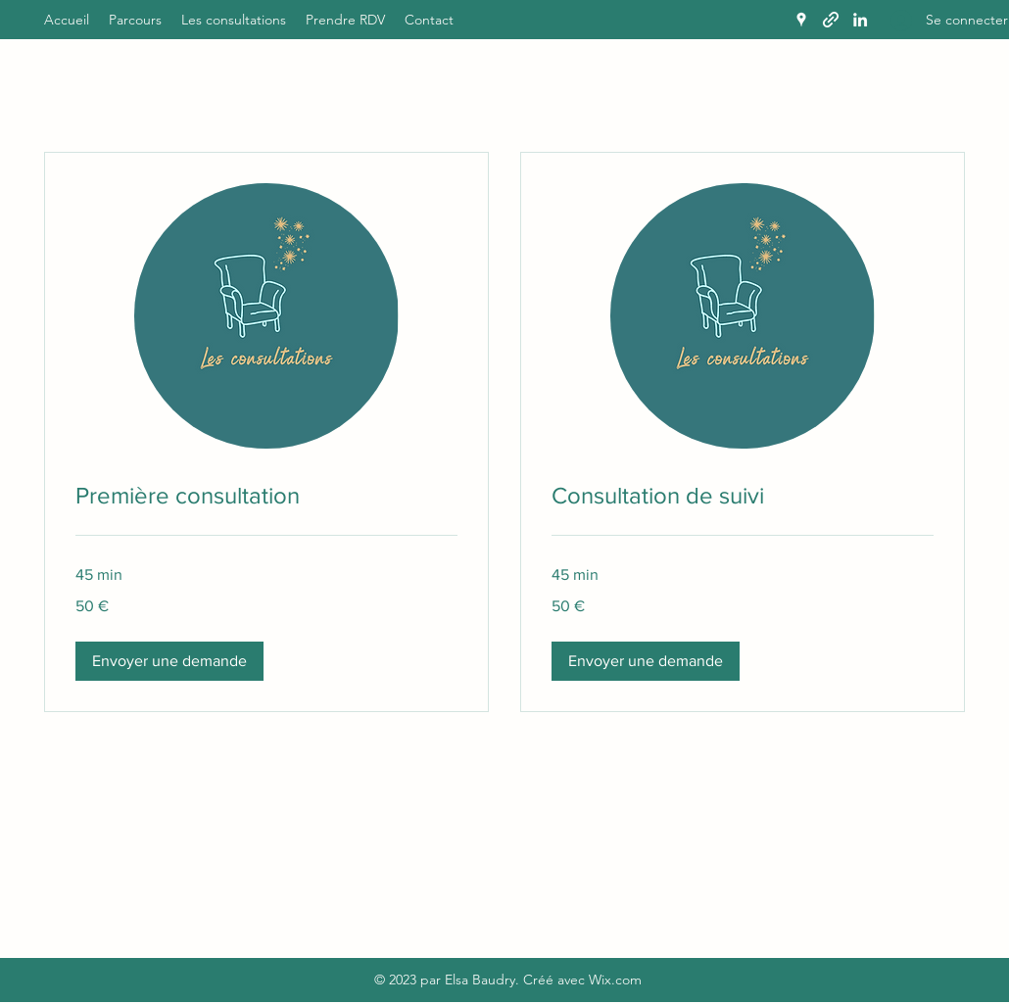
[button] (169, 661)
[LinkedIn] (860, 19)
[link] (266, 495)
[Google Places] (801, 19)
